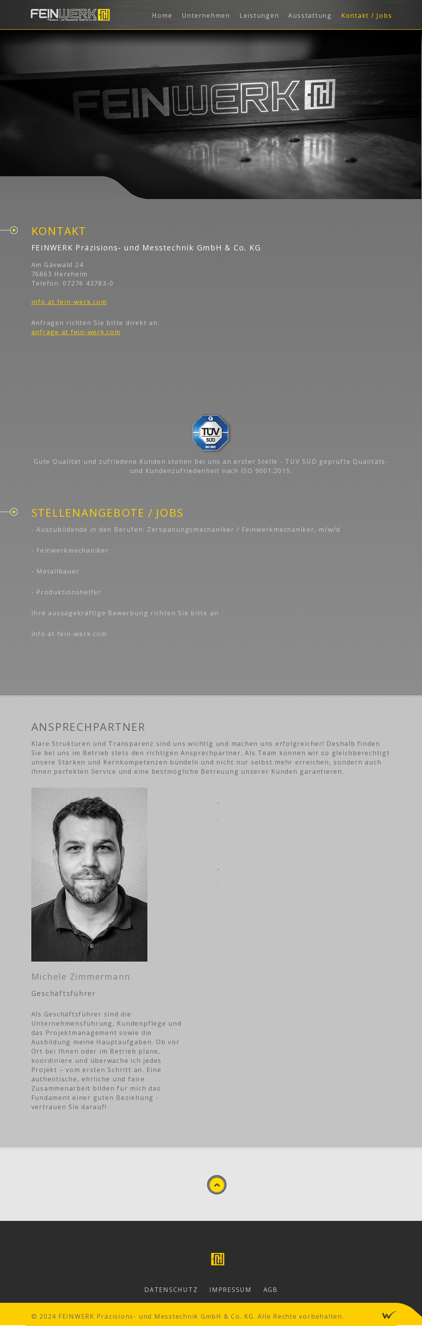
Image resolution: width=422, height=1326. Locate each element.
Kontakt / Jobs (366, 15)
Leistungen (259, 15)
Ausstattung (309, 15)
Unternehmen (206, 15)
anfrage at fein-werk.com (76, 332)
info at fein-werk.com (69, 302)
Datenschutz (171, 1289)
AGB (270, 1289)
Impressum (230, 1289)
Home (162, 15)
